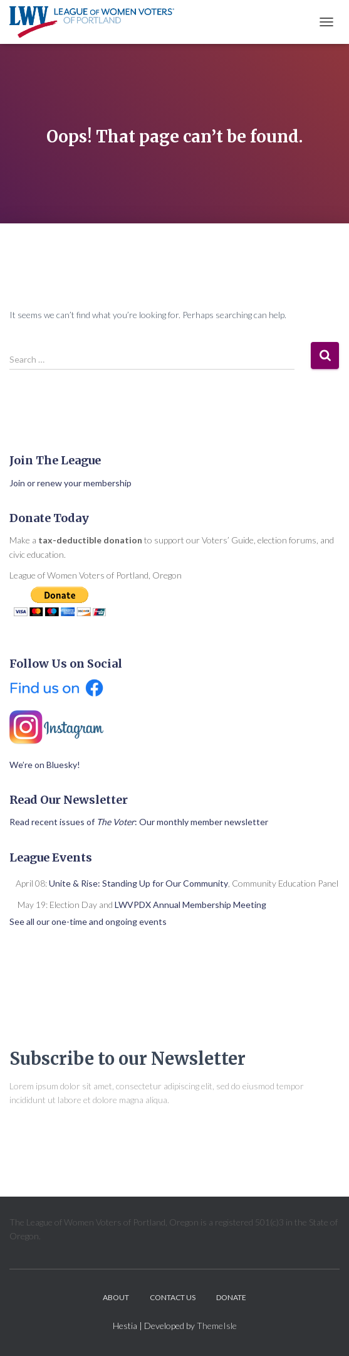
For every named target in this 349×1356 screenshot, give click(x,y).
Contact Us (172, 1297)
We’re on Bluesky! (44, 764)
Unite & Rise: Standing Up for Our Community (138, 883)
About (116, 1297)
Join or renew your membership (70, 483)
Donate (231, 1297)
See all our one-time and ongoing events (88, 921)
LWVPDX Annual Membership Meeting (190, 904)
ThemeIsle (217, 1325)
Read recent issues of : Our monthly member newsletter (138, 821)
